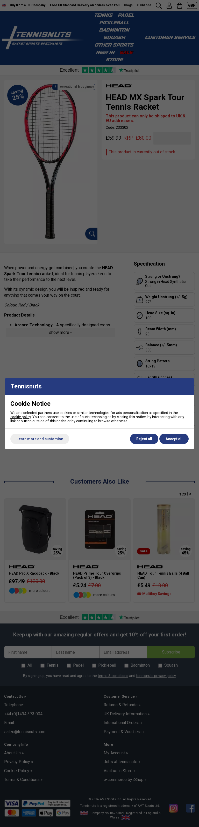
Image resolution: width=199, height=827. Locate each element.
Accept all (174, 439)
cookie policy (20, 417)
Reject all (144, 439)
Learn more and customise (40, 439)
